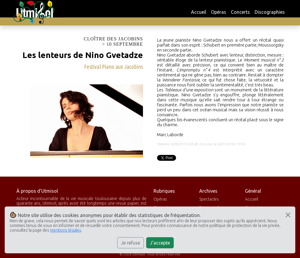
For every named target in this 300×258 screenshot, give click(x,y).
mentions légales (65, 230)
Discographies (270, 12)
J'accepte (160, 242)
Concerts (240, 12)
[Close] (288, 215)
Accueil (198, 12)
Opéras (218, 12)
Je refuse (130, 242)
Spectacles (209, 199)
